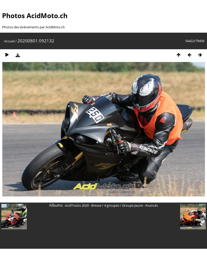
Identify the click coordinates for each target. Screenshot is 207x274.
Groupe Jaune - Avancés (140, 205)
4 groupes (111, 205)
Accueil (9, 41)
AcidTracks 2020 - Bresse (83, 205)
